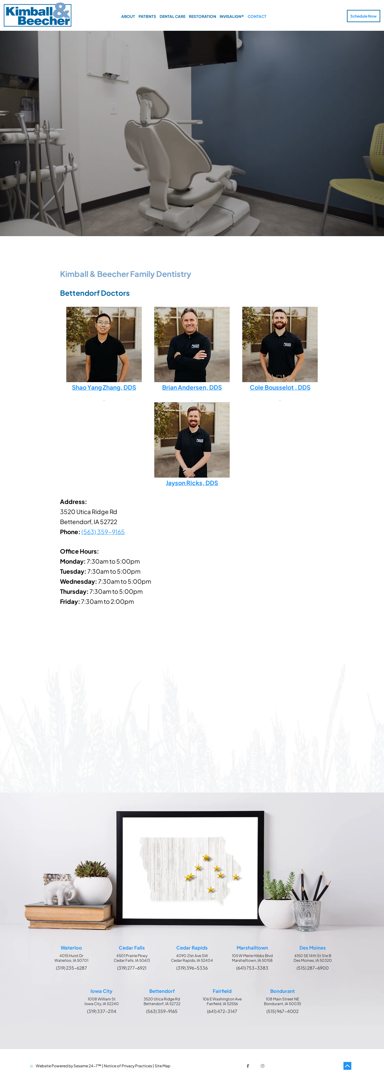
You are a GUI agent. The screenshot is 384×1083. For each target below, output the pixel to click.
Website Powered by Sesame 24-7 (65, 1066)
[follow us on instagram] (262, 1066)
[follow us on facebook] (248, 1066)
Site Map (162, 1066)
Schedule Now (363, 16)
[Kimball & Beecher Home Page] (37, 15)
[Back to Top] (347, 1066)
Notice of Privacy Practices (128, 1066)
